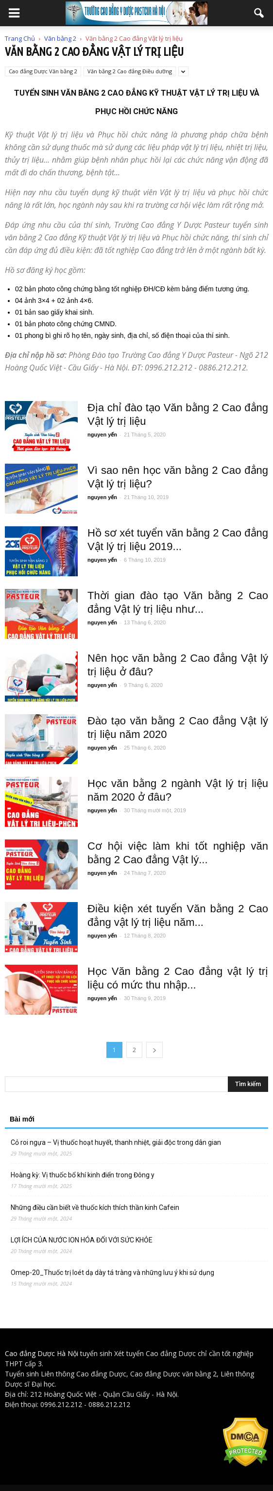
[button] (259, 13)
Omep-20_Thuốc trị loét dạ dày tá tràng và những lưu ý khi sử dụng (112, 1272)
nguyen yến (102, 434)
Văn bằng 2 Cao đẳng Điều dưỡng (129, 71)
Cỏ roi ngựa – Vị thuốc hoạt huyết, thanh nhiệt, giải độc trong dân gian (116, 1142)
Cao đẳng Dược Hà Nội (41, 1353)
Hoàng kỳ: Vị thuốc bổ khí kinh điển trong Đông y (82, 1175)
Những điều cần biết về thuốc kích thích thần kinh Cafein (95, 1207)
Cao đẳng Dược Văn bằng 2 (43, 71)
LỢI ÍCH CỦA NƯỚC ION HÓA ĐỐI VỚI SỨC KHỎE (82, 1240)
